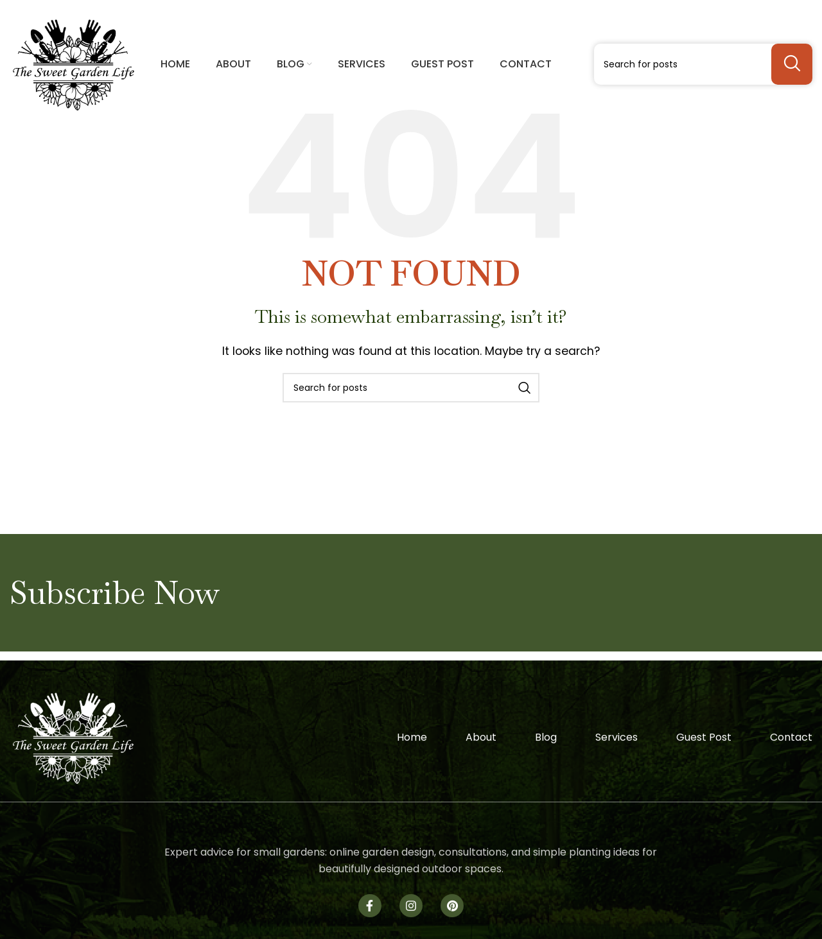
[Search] (703, 64)
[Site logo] (73, 63)
